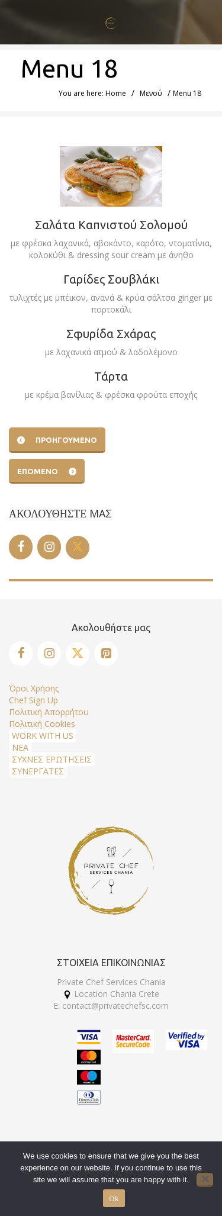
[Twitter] (77, 547)
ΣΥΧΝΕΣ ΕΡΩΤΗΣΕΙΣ (52, 759)
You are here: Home (92, 93)
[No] (205, 1180)
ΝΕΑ (20, 747)
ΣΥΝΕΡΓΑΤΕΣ (38, 771)
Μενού (151, 93)
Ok (113, 1198)
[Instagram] (49, 547)
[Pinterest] (106, 653)
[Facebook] (21, 547)
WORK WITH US (42, 735)
